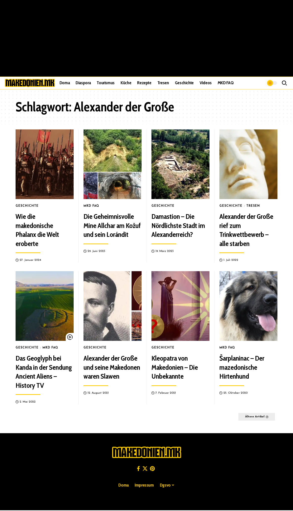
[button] (284, 83)
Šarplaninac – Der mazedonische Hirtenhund (241, 367)
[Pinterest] (152, 469)
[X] (145, 469)
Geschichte (27, 205)
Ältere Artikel (251, 417)
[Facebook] (138, 469)
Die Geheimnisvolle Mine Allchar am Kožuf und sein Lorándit (112, 225)
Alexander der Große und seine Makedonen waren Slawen (112, 367)
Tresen (253, 205)
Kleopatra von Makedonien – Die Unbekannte (174, 367)
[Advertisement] (146, 38)
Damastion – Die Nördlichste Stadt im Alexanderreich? (178, 225)
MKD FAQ (91, 205)
